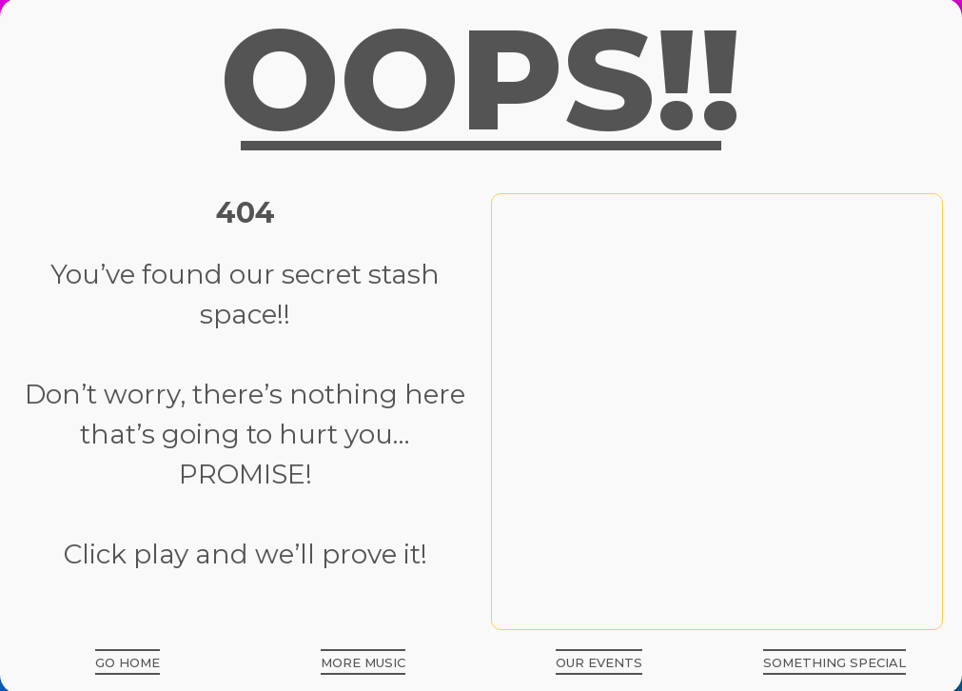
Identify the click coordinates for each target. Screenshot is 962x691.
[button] (127, 662)
